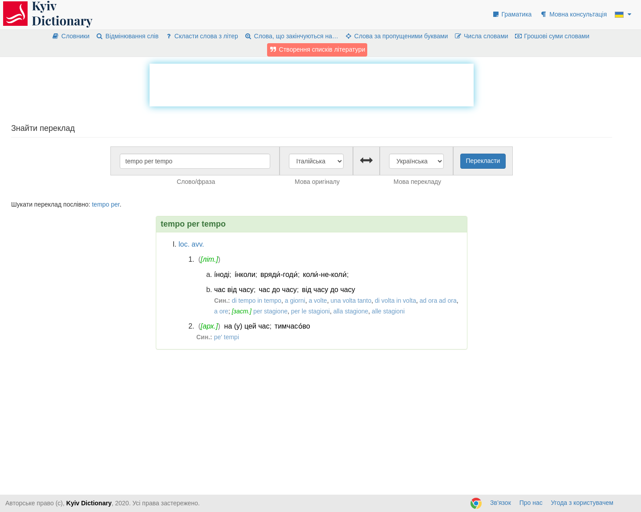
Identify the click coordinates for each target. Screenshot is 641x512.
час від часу (234, 289)
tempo (100, 204)
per (115, 204)
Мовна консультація (573, 14)
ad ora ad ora (437, 300)
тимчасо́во (292, 326)
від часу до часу (328, 289)
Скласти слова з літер (201, 36)
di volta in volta (395, 300)
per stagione (270, 311)
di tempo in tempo (256, 300)
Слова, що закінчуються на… (291, 36)
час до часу (278, 289)
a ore (221, 311)
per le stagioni (310, 311)
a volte (317, 300)
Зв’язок (500, 502)
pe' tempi (226, 337)
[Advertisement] (312, 84)
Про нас (531, 502)
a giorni (295, 300)
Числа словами (481, 36)
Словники (70, 36)
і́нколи (245, 274)
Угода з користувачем (582, 502)
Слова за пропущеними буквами (396, 36)
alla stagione (351, 311)
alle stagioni (388, 311)
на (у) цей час (247, 326)
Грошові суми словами (552, 36)
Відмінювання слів (127, 36)
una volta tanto (350, 300)
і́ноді (221, 274)
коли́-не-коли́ (325, 274)
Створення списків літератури (317, 49)
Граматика (512, 14)
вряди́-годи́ (279, 274)
